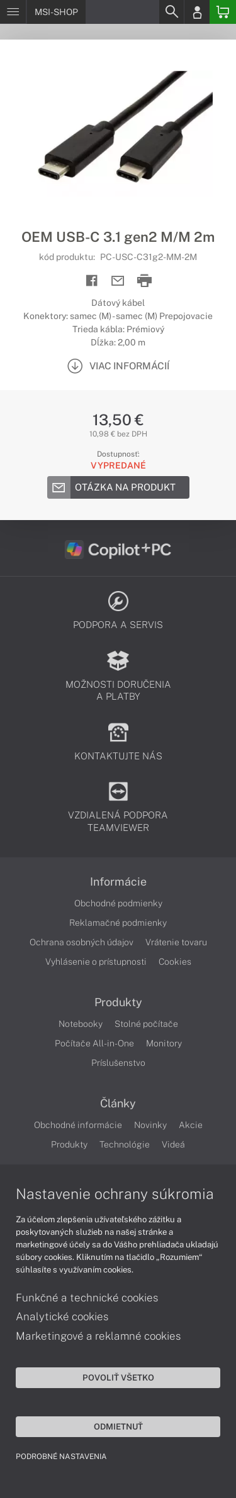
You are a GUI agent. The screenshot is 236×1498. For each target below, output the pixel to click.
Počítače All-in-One (94, 1043)
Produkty (118, 1002)
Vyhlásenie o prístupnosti (96, 962)
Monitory (164, 1043)
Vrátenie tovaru (176, 942)
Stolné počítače (146, 1024)
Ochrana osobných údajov (81, 942)
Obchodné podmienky (118, 903)
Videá (173, 1144)
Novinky (150, 1125)
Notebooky (81, 1024)
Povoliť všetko (118, 1377)
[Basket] (223, 12)
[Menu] (13, 12)
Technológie (124, 1144)
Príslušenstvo (118, 1063)
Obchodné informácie (78, 1125)
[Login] (197, 12)
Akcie (191, 1125)
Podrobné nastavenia (61, 1456)
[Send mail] (118, 281)
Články (118, 1103)
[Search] (171, 12)
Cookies (175, 962)
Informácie (118, 881)
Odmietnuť (118, 1426)
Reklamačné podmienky (118, 923)
